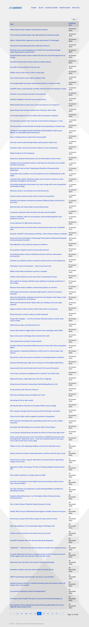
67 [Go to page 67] (22, 613)
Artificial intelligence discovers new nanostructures (28, 99)
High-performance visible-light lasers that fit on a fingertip (30, 379)
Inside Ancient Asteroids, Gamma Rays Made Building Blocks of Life (34, 384)
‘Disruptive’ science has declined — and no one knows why (30, 266)
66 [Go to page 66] (17, 613)
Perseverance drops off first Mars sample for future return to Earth (33, 519)
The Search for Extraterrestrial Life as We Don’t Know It (30, 46)
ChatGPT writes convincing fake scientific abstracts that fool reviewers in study (38, 89)
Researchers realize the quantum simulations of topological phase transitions (37, 357)
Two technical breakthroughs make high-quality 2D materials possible (34, 35)
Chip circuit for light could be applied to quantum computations (32, 416)
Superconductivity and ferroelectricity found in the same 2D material (34, 368)
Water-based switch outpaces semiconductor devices (29, 29)
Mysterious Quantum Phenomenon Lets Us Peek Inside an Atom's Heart (35, 158)
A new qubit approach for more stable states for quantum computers (34, 115)
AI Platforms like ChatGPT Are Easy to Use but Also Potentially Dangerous (36, 598)
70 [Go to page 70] (35, 613)
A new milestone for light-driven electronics (25, 223)
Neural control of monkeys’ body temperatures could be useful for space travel (37, 453)
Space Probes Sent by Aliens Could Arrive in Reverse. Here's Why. (33, 110)
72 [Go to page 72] (44, 613)
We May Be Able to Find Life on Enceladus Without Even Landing (33, 406)
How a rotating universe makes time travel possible (28, 137)
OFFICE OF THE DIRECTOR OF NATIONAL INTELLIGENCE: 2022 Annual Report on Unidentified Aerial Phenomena (36, 131)
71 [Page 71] (39, 613)
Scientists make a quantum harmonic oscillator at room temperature (34, 148)
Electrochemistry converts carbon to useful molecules (29, 314)
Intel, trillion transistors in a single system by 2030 (27, 475)
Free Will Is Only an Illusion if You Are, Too (25, 67)
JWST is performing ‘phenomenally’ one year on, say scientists (32, 577)
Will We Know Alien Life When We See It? (25, 325)
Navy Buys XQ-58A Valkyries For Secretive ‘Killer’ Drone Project (32, 427)
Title (11, 24)
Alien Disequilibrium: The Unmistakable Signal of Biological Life (32, 526)
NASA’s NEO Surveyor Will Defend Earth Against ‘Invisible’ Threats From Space (38, 511)
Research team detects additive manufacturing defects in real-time (33, 287)
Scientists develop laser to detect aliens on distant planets (30, 62)
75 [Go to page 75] (56, 613)
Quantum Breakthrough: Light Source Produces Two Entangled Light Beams (36, 363)
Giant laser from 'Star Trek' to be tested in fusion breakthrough (32, 562)
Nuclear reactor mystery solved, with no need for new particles (32, 196)
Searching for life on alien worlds (21, 400)
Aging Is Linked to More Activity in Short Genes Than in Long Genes (34, 309)
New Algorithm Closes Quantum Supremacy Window (29, 244)
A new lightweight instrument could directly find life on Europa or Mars (35, 83)
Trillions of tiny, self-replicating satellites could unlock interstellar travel (35, 446)
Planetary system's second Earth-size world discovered (29, 191)
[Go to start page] (10, 613)
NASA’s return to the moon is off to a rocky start (27, 72)
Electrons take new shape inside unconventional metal (29, 207)
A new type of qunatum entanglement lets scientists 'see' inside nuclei (34, 373)
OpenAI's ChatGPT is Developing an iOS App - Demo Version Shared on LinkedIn (38, 234)
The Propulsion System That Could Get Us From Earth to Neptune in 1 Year (36, 121)
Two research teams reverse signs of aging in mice (27, 78)
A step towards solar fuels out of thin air (24, 389)
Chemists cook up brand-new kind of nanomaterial (28, 94)
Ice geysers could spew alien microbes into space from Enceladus (33, 212)
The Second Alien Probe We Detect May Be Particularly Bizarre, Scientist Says (37, 126)
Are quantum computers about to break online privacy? (29, 250)
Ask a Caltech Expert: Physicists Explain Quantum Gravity (30, 504)
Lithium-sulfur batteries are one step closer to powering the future (33, 277)
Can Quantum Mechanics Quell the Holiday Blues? (28, 591)
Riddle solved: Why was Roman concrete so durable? (28, 271)
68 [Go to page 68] (26, 613)
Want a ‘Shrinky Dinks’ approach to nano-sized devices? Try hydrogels (34, 40)
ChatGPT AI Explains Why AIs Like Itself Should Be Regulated (31, 540)
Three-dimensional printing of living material (25, 341)
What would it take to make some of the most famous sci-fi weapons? (34, 105)
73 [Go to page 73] (48, 613)
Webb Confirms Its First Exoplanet (22, 153)
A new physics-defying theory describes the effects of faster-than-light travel (37, 432)
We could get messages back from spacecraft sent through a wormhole (35, 411)
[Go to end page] (63, 613)
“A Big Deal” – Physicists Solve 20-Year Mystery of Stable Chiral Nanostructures (38, 548)
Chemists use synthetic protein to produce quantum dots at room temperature (37, 260)
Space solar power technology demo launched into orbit (29, 336)
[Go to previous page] (13, 613)
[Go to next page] (60, 613)
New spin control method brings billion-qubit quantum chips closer (33, 142)
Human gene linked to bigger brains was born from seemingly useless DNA (36, 330)
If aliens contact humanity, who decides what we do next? (30, 533)
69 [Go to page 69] (31, 613)
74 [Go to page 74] (52, 613)
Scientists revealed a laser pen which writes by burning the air (31, 569)
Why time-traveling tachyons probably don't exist (27, 395)
